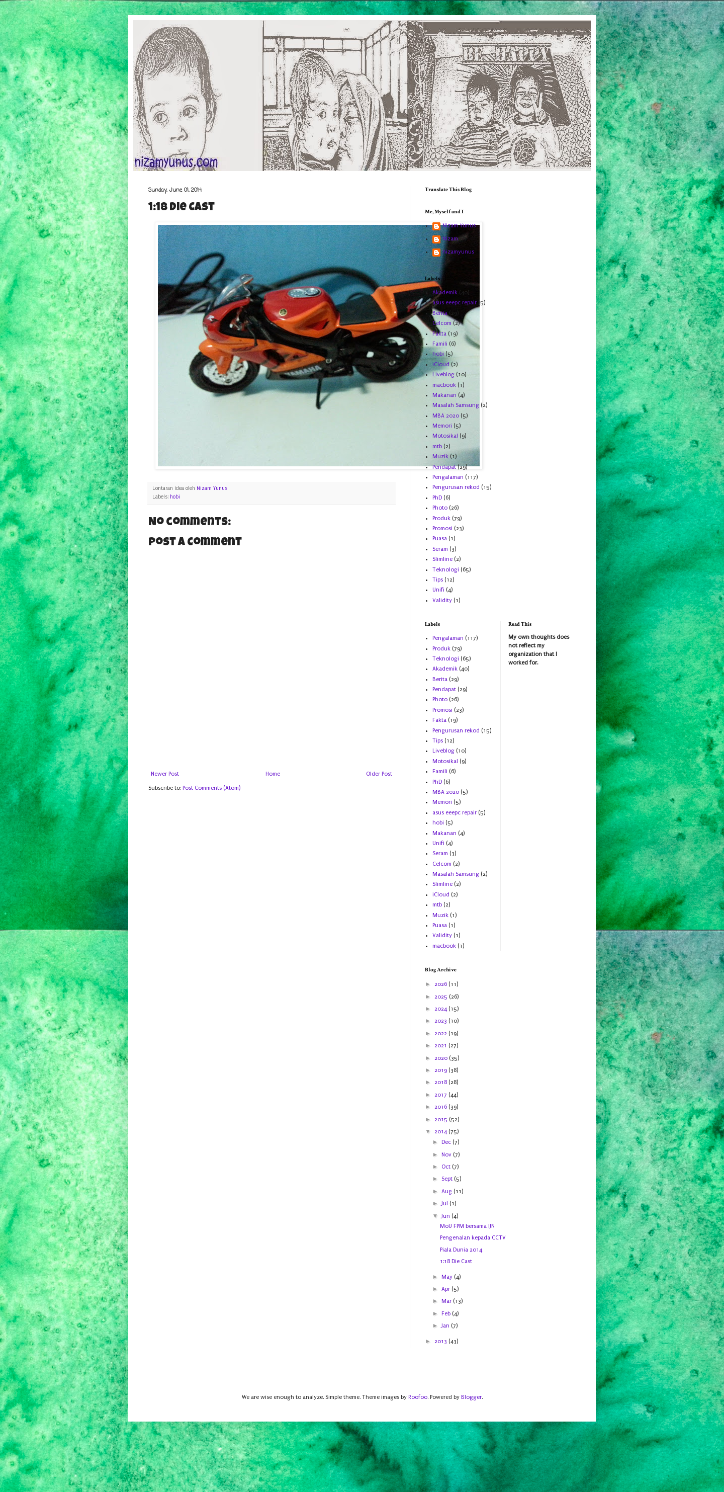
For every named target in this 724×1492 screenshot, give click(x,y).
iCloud (440, 364)
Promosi (442, 528)
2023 (441, 1021)
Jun (446, 1216)
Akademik (445, 292)
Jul (445, 1203)
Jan (446, 1325)
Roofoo (417, 1397)
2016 (441, 1107)
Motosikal (445, 436)
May (447, 1277)
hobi (175, 497)
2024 (441, 1009)
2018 (441, 1082)
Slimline (442, 559)
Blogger (471, 1397)
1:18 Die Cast (456, 1261)
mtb (437, 446)
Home (272, 774)
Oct (446, 1167)
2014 (441, 1131)
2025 (441, 996)
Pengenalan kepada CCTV (473, 1237)
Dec (446, 1142)
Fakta (439, 333)
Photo (439, 508)
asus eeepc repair (454, 302)
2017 (441, 1095)
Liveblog (443, 374)
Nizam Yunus (459, 225)
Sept (447, 1179)
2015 (441, 1119)
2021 (441, 1045)
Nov (447, 1154)
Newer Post (165, 774)
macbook (444, 385)
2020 (441, 1058)
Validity (442, 600)
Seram (440, 549)
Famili (439, 344)
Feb (446, 1313)
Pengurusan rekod (456, 487)
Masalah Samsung (455, 405)
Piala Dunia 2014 (461, 1250)
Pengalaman (448, 477)
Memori (442, 426)
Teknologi (445, 569)
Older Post (379, 774)
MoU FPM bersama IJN (467, 1226)
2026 (441, 984)
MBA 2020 (445, 415)
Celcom (441, 323)
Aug (447, 1191)
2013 (441, 1341)
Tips (437, 579)
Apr (446, 1289)
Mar (447, 1301)
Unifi (438, 590)
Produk (441, 518)
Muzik (440, 456)
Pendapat (444, 467)
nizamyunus (458, 251)
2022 (441, 1033)
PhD (437, 497)
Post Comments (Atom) (211, 788)
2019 (441, 1070)
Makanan (444, 395)
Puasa (439, 538)
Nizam (450, 238)
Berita (439, 313)
